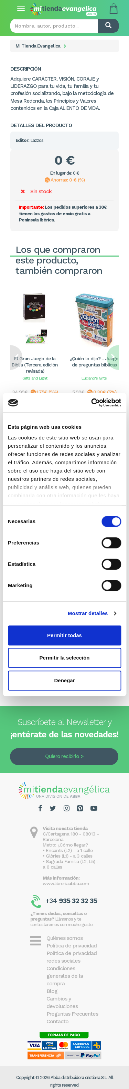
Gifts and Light (34, 378)
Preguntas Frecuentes (72, 1013)
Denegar (64, 680)
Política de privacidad (71, 945)
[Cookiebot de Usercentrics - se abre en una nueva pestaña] (92, 402)
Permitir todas (64, 635)
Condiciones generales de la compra (64, 976)
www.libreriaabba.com (66, 883)
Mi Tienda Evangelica (37, 46)
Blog (51, 991)
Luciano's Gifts (94, 378)
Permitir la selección (65, 658)
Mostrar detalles (88, 613)
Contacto (57, 1021)
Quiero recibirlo (62, 756)
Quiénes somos (64, 938)
